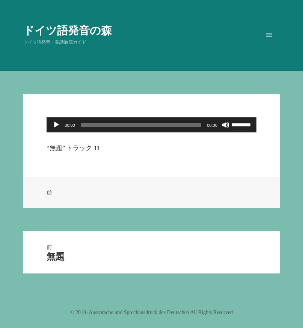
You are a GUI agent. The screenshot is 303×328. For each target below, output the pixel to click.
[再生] (56, 125)
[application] (151, 124)
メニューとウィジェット (269, 45)
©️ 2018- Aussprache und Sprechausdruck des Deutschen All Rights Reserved (151, 312)
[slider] (141, 125)
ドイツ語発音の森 (67, 30)
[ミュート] (225, 125)
